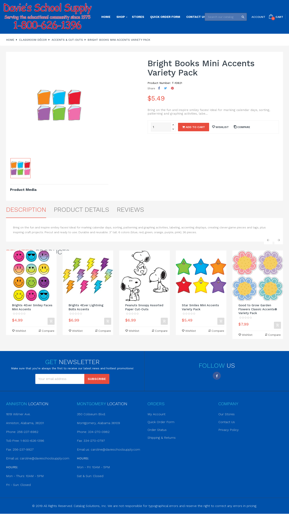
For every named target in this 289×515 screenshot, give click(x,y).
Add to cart (193, 127)
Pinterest (172, 88)
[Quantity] (161, 127)
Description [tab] (26, 209)
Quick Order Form (161, 422)
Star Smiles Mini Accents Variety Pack (200, 307)
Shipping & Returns (162, 438)
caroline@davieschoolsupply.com (44, 458)
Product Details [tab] (81, 209)
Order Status (157, 430)
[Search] (226, 17)
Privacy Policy (228, 430)
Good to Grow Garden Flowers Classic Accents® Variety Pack (257, 309)
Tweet (165, 88)
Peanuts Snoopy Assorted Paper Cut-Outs (144, 307)
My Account (156, 414)
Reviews (130, 209)
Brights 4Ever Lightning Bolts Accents (86, 307)
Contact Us (226, 422)
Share (159, 88)
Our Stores (226, 414)
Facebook (217, 376)
